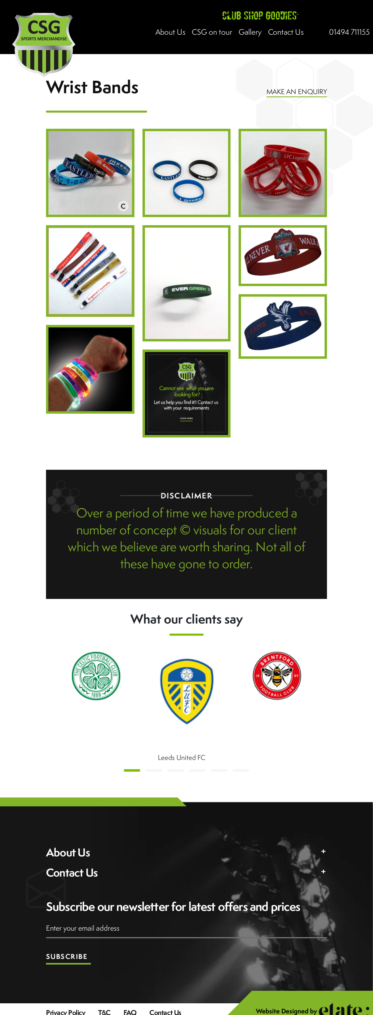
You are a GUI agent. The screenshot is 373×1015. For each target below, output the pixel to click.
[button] (132, 770)
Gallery (250, 32)
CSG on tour (212, 32)
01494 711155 (349, 32)
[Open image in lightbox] (90, 173)
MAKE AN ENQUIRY (296, 91)
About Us (170, 32)
